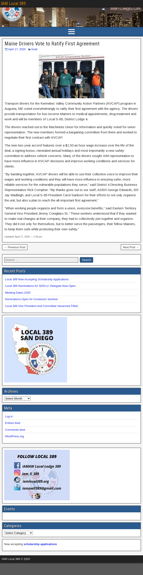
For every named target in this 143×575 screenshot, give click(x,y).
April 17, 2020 (17, 49)
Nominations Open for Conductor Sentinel (31, 299)
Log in (9, 416)
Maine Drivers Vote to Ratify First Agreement (52, 44)
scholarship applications (40, 544)
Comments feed (15, 429)
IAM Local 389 (13, 3)
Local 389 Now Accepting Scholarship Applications (37, 279)
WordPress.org (14, 436)
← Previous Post (14, 247)
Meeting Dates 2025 (17, 292)
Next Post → (131, 247)
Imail (34, 49)
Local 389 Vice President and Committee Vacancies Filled (41, 306)
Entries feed (12, 423)
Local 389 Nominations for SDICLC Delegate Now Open (40, 286)
